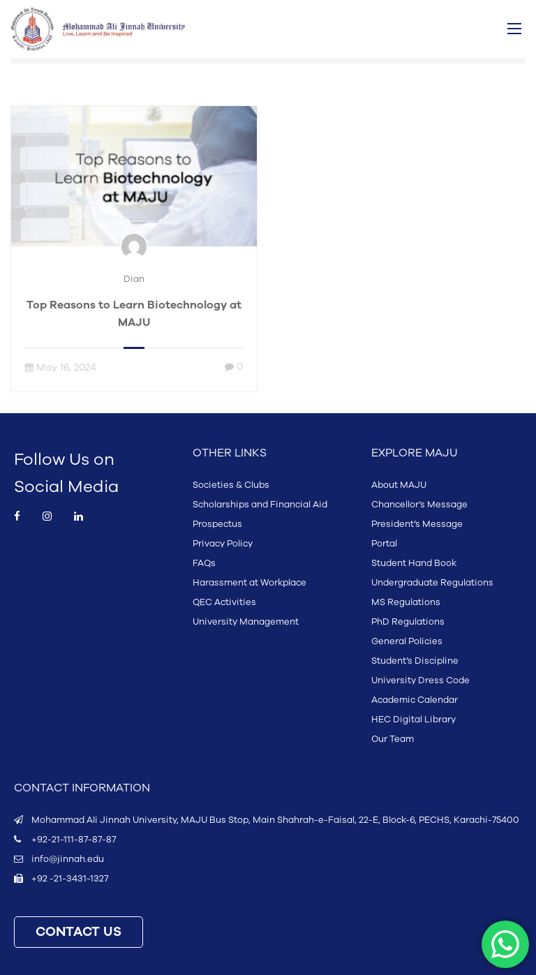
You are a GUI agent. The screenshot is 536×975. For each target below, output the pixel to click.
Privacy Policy (223, 543)
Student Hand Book (413, 563)
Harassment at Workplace (249, 582)
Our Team (392, 739)
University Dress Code (420, 680)
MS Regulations (405, 602)
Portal (384, 543)
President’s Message (417, 524)
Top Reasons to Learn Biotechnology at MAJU (134, 313)
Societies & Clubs (231, 485)
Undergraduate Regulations (432, 582)
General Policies (406, 641)
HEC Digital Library (413, 719)
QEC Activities (224, 602)
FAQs (204, 563)
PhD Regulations (408, 622)
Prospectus (217, 524)
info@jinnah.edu (67, 859)
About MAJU (398, 485)
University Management (246, 622)
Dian (134, 279)
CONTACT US (78, 932)
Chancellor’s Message (419, 504)
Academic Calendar (414, 700)
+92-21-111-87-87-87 (73, 839)
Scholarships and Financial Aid (260, 504)
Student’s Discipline (415, 661)
